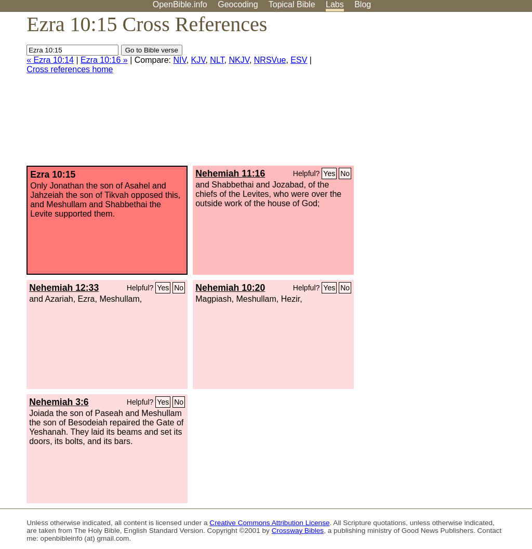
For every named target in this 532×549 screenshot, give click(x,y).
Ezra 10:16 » (104, 60)
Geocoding (238, 4)
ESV (298, 60)
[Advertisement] (427, 93)
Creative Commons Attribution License (269, 523)
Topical (292, 4)
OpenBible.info (180, 4)
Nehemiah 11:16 (230, 173)
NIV (179, 60)
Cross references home (69, 69)
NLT (217, 60)
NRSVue (270, 60)
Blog (362, 4)
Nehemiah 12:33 (64, 288)
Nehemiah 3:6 (58, 402)
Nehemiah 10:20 (230, 288)
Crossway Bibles (298, 530)
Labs (335, 4)
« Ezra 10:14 (50, 60)
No (345, 173)
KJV (198, 60)
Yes (329, 173)
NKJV (239, 60)
